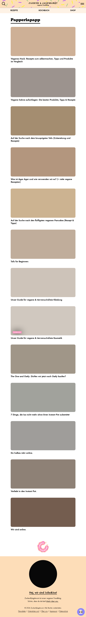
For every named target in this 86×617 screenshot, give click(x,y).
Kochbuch (44, 10)
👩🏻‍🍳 (81, 612)
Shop (73, 10)
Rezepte (14, 10)
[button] (3, 3)
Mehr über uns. (52, 601)
